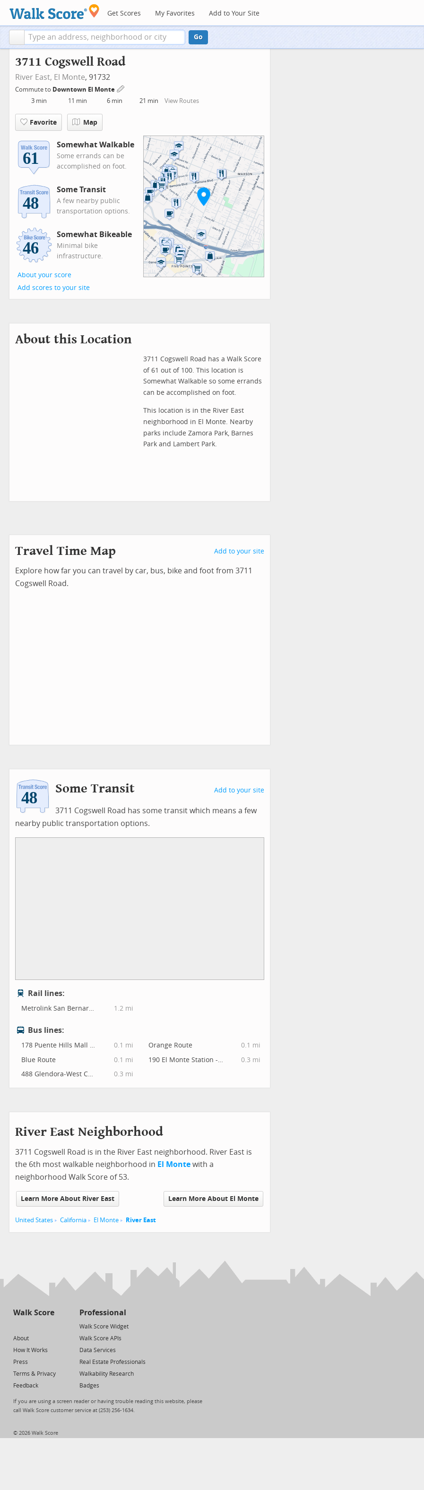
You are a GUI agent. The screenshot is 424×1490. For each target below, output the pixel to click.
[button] (17, 37)
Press (20, 1362)
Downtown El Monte (84, 89)
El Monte (69, 77)
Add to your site (239, 551)
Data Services (97, 1350)
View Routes (181, 100)
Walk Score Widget (104, 1326)
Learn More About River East (67, 1199)
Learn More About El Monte (213, 1199)
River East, (33, 77)
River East (141, 1220)
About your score (44, 275)
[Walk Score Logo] (54, 11)
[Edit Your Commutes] (121, 88)
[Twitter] (18, 1325)
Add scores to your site (53, 288)
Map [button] (84, 122)
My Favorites (175, 13)
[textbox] (104, 37)
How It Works (30, 1350)
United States (34, 1220)
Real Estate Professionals (112, 1362)
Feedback (25, 1385)
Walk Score (33, 1312)
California (73, 1220)
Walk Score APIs (100, 1338)
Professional (102, 1312)
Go (198, 37)
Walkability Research (106, 1374)
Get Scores (124, 13)
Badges (89, 1385)
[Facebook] (33, 1325)
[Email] (48, 1325)
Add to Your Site (234, 13)
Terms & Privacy (34, 1374)
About (21, 1338)
